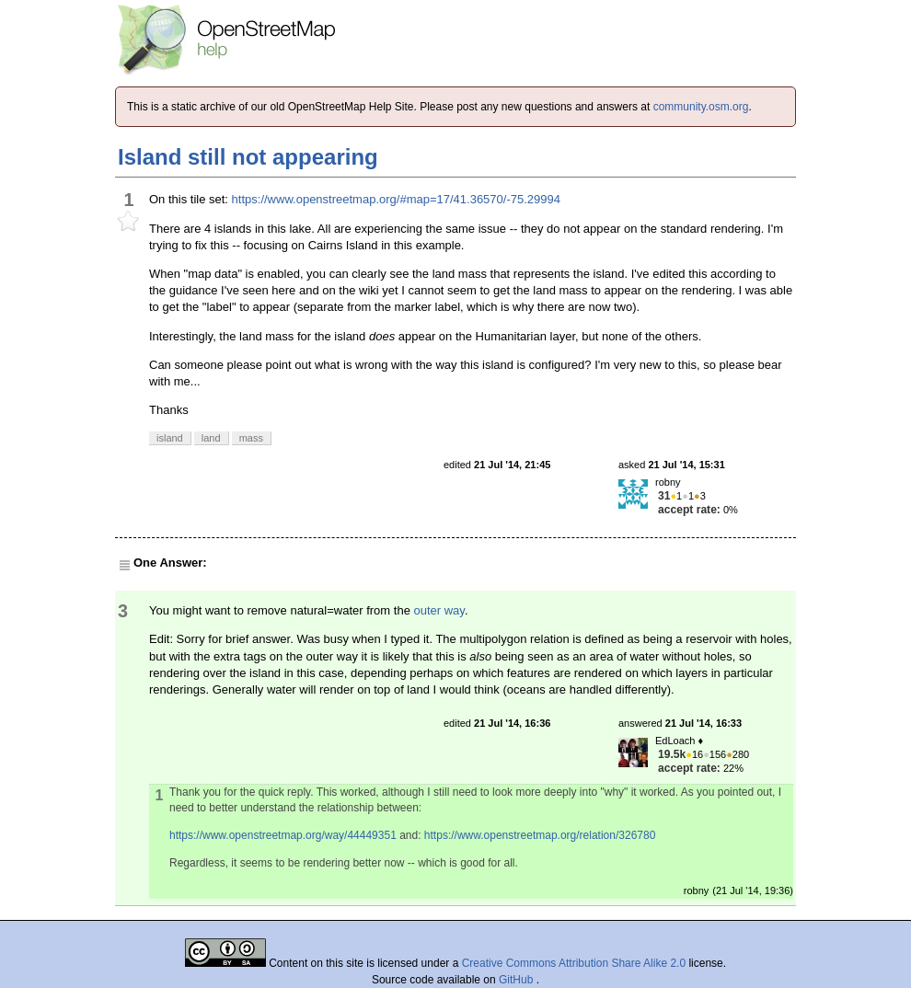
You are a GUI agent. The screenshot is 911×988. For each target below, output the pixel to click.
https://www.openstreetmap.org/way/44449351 (283, 835)
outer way (438, 610)
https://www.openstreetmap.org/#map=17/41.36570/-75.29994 (396, 199)
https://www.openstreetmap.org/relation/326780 (539, 835)
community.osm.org (701, 106)
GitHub (517, 979)
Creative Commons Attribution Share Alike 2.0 (574, 963)
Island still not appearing (248, 156)
